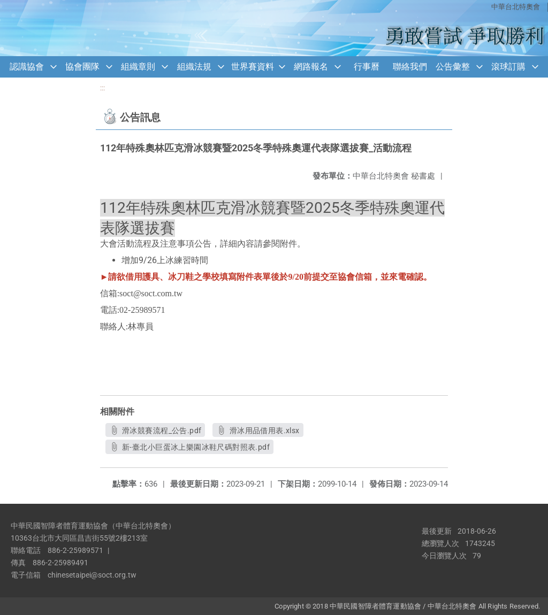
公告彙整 (453, 67)
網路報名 (311, 67)
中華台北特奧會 (515, 7)
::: (102, 88)
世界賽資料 (252, 67)
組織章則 (138, 67)
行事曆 (366, 67)
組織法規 (194, 67)
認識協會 (27, 67)
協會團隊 (82, 67)
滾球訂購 (508, 67)
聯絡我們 (410, 67)
